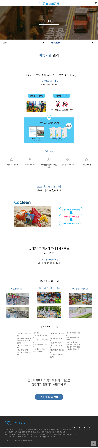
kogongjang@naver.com (47, 438)
